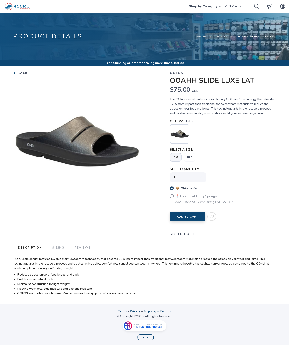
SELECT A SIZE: (181, 149)
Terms (122, 311)
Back (20, 73)
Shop (201, 36)
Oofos (221, 36)
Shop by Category (203, 6)
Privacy (135, 311)
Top (145, 337)
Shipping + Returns (157, 311)
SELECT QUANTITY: (184, 169)
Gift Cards (233, 6)
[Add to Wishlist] (211, 216)
